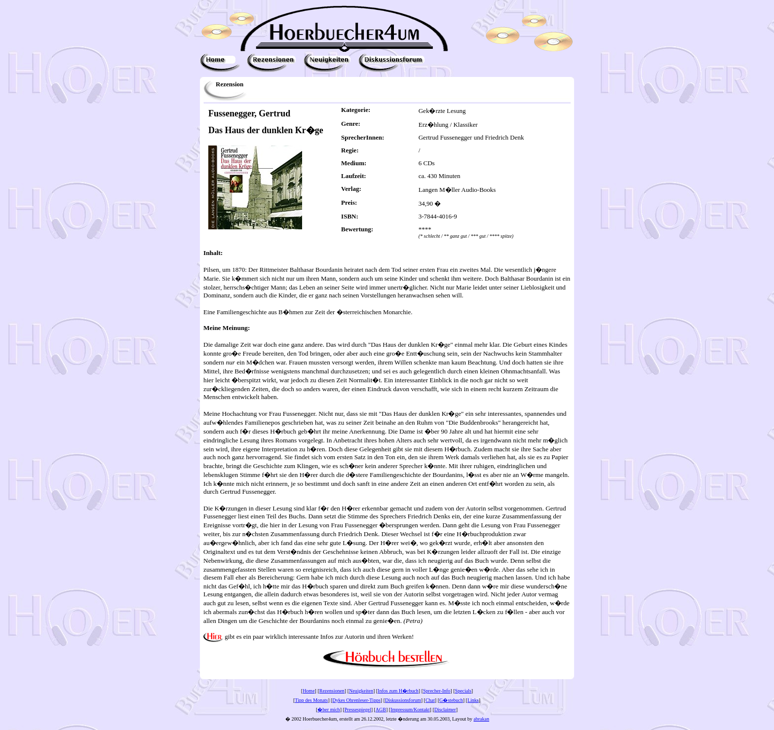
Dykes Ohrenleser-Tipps (356, 700)
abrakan (481, 719)
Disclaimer (445, 709)
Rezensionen (332, 691)
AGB (381, 709)
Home (308, 691)
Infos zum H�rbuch (398, 691)
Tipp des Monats (311, 700)
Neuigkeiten (361, 691)
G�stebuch (451, 700)
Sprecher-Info (436, 691)
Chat (430, 700)
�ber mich (328, 709)
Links (473, 700)
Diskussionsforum (403, 700)
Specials (463, 691)
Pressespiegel (358, 709)
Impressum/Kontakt (409, 709)
